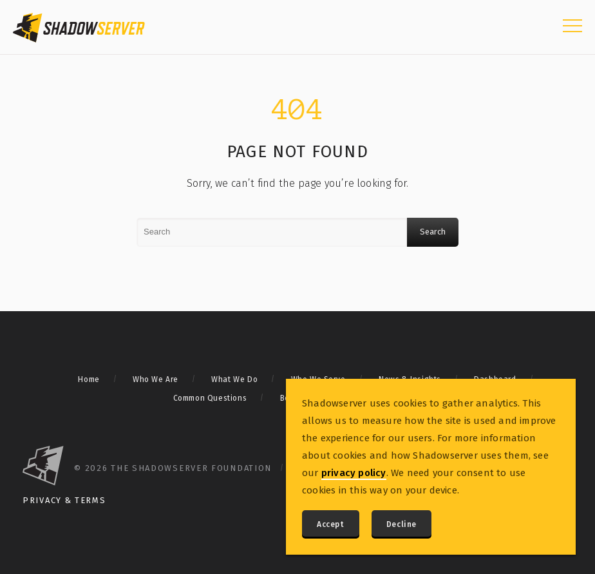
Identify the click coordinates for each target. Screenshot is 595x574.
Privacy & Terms (64, 500)
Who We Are (155, 379)
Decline (401, 524)
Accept (331, 524)
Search (433, 231)
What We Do (234, 379)
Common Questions (210, 398)
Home (88, 379)
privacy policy (353, 473)
